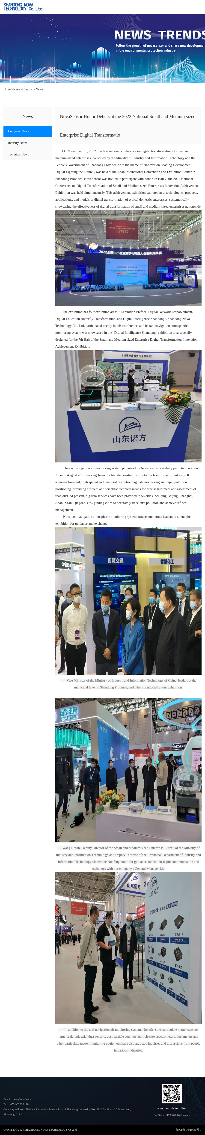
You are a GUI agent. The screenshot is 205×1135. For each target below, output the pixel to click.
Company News (32, 89)
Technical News (18, 154)
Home (7, 89)
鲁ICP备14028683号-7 (188, 1129)
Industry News (17, 143)
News (17, 89)
